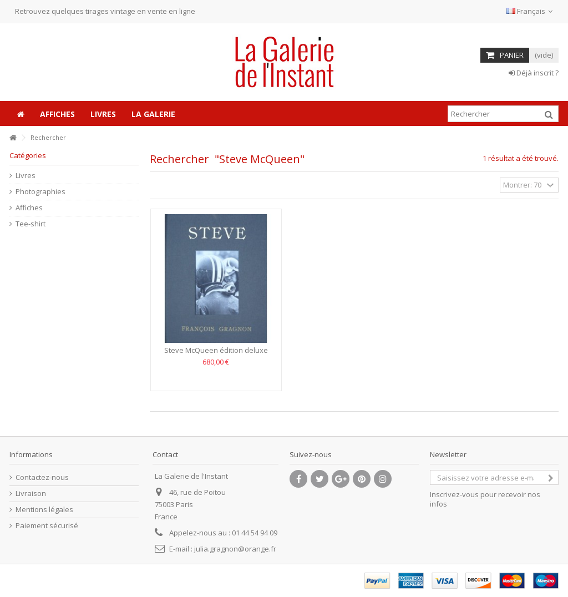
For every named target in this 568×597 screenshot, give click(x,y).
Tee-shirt (30, 224)
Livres (26, 175)
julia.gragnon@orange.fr (235, 549)
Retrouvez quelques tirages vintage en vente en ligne (105, 11)
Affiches (29, 208)
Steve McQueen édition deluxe (216, 350)
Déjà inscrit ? (534, 73)
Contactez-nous (42, 477)
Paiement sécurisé (47, 525)
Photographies (40, 191)
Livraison (31, 493)
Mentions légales (44, 509)
